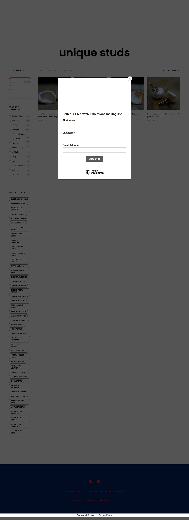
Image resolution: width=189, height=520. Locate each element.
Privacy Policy (105, 515)
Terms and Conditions (87, 515)
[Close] (130, 78)
